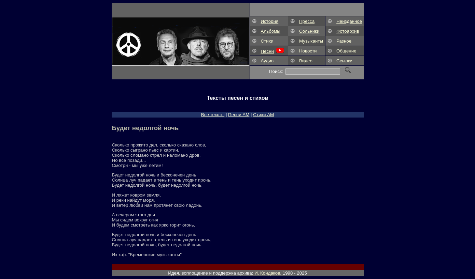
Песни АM (238, 114)
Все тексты (212, 114)
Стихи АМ (263, 114)
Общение (346, 50)
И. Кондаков (267, 273)
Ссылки (344, 60)
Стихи (267, 41)
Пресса (307, 21)
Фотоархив (347, 31)
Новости (308, 50)
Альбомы (270, 31)
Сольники (309, 31)
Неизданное (349, 21)
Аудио (267, 60)
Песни (267, 51)
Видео (305, 60)
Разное (343, 41)
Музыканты (311, 41)
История (270, 21)
